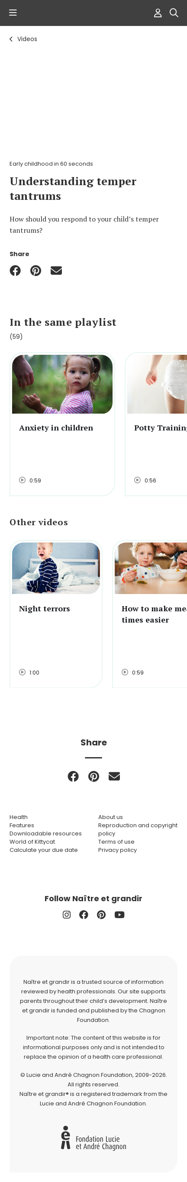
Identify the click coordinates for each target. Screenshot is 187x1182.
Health (19, 817)
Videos (27, 39)
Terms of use (116, 842)
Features (22, 825)
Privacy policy (117, 850)
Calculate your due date (44, 850)
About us (110, 817)
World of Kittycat (32, 842)
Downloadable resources (46, 833)
